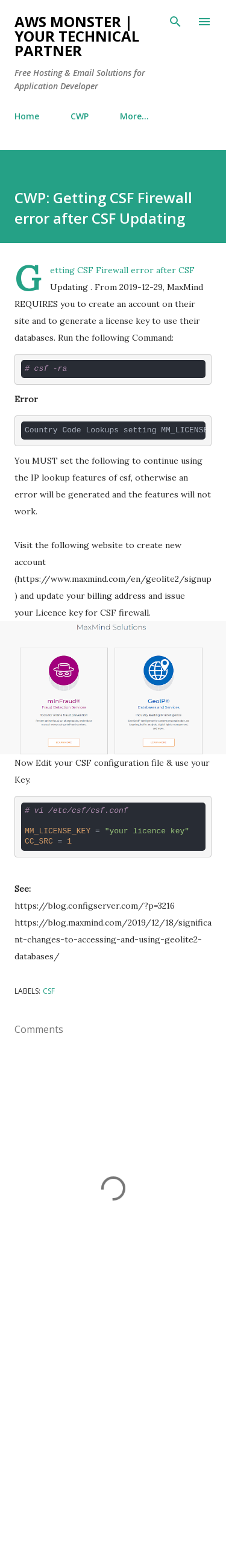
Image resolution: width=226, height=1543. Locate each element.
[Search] (175, 21)
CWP (80, 116)
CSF (49, 991)
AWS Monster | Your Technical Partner (76, 35)
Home (26, 116)
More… (134, 116)
